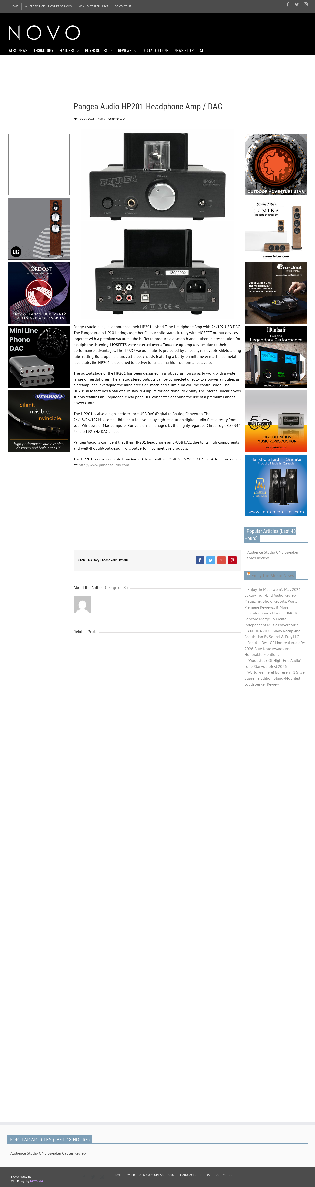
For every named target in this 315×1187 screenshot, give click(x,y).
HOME (117, 1175)
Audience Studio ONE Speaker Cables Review (271, 555)
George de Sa (116, 587)
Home (101, 118)
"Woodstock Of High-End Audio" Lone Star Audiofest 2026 (272, 663)
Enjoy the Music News (272, 576)
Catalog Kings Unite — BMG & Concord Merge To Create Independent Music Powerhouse (271, 619)
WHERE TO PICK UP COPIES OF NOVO (150, 1175)
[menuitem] (14, 6)
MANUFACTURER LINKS (195, 1175)
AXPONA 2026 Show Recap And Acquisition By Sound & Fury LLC (272, 633)
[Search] (202, 50)
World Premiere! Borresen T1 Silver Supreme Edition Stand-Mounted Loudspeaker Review (275, 678)
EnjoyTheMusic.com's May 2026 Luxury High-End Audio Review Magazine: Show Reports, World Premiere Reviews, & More (272, 598)
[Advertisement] (218, 32)
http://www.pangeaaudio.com (104, 464)
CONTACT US (224, 1175)
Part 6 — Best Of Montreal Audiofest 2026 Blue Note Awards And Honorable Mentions (275, 648)
